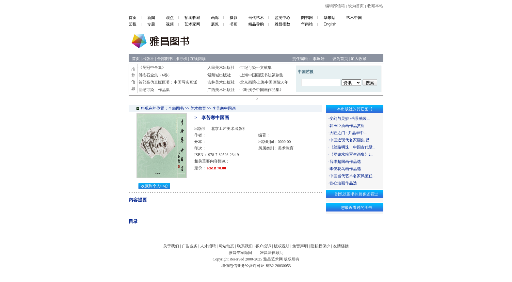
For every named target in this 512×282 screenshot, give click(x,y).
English (330, 24)
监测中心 (282, 17)
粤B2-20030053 (278, 265)
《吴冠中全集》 (152, 67)
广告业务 (190, 246)
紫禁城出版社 (219, 75)
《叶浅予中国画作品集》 (261, 89)
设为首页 (356, 6)
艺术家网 (192, 24)
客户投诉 (263, 246)
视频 (170, 24)
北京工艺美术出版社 (228, 128)
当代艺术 (256, 17)
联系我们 (245, 246)
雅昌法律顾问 (271, 252)
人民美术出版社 (221, 67)
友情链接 (341, 246)
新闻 (151, 17)
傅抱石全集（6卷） (155, 75)
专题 (151, 24)
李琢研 (319, 58)
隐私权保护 (320, 246)
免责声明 (300, 246)
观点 (170, 17)
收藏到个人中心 (154, 186)
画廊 (215, 17)
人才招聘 (208, 246)
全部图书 (165, 58)
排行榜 (181, 58)
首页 (132, 17)
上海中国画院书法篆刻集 (261, 75)
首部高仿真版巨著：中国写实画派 (167, 82)
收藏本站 (375, 6)
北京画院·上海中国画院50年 (264, 82)
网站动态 (226, 246)
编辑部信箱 (335, 6)
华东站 (329, 17)
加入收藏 (358, 58)
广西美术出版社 (221, 89)
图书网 (307, 17)
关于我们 (171, 246)
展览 (215, 24)
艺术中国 (354, 17)
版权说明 (282, 246)
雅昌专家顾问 (240, 252)
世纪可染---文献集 (256, 67)
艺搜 (132, 24)
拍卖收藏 (192, 17)
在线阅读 (198, 58)
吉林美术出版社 (221, 82)
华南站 (307, 24)
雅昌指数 (282, 24)
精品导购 (256, 24)
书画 (233, 24)
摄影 (233, 17)
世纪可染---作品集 (154, 89)
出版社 (148, 58)
